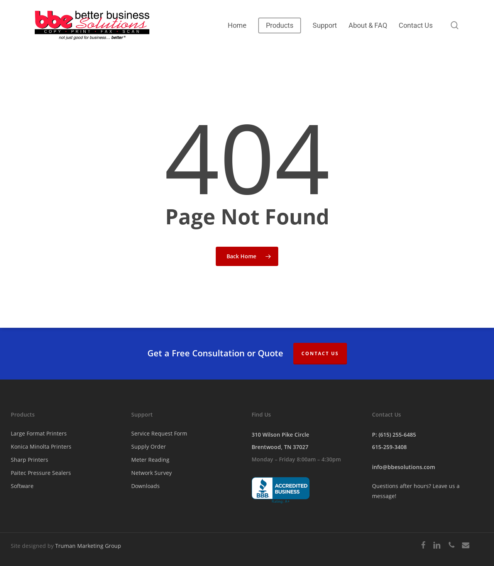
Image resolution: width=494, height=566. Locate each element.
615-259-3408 (389, 447)
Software (22, 486)
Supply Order (148, 446)
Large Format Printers (39, 433)
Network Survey (151, 472)
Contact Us (320, 353)
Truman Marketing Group (88, 545)
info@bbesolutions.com (403, 467)
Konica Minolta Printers (41, 446)
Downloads (145, 486)
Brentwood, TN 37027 (280, 447)
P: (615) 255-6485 (394, 434)
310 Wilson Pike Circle (280, 434)
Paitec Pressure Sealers (41, 472)
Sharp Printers (29, 459)
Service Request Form (159, 433)
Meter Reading (150, 459)
